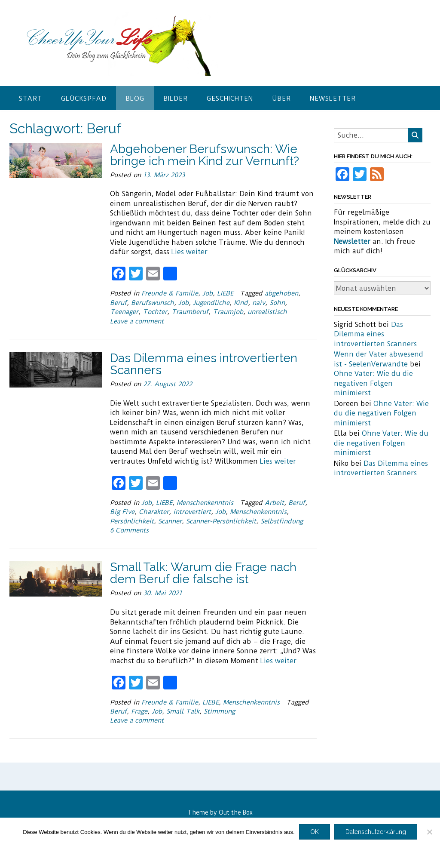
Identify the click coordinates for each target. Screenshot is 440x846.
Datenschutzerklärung (375, 831)
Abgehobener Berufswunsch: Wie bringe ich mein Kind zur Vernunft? (204, 155)
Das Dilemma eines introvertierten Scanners (203, 364)
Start (30, 98)
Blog (134, 98)
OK (314, 831)
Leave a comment (137, 321)
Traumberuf (189, 312)
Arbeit (274, 503)
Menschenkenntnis (205, 503)
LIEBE (225, 293)
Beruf (118, 303)
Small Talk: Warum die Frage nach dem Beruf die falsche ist (203, 573)
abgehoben (281, 293)
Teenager (124, 312)
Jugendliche (211, 303)
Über (281, 98)
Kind (241, 303)
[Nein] (429, 832)
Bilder (175, 98)
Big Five (122, 512)
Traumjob (228, 312)
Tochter (155, 312)
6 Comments (129, 530)
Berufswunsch (152, 303)
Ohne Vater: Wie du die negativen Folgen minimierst (373, 383)
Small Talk (182, 711)
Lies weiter (189, 252)
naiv (258, 303)
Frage (139, 711)
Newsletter (333, 98)
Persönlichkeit (132, 521)
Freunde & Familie (169, 293)
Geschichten (230, 98)
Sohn (277, 303)
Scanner (170, 521)
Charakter (154, 512)
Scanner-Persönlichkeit (221, 521)
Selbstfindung (281, 521)
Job (207, 293)
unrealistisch (267, 312)
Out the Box (236, 812)
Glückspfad (84, 98)
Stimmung (219, 711)
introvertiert (192, 512)
